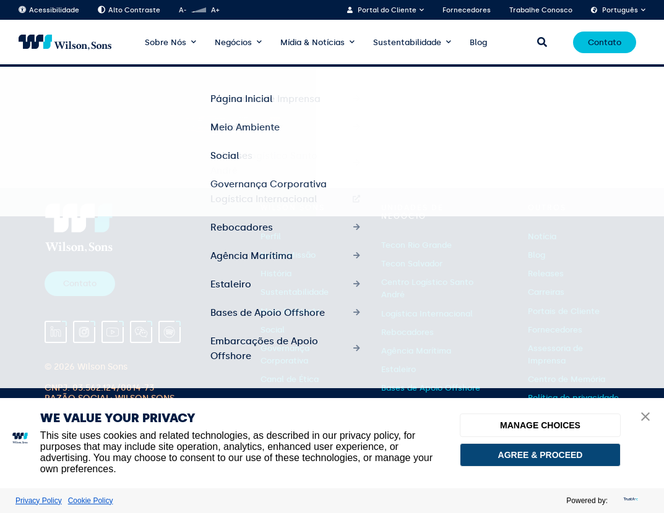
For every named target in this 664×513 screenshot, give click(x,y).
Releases (546, 273)
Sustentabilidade (407, 42)
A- (182, 10)
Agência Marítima (416, 350)
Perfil (271, 236)
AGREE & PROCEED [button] (540, 455)
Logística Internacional (427, 313)
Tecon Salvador (411, 263)
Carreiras (546, 292)
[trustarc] (629, 501)
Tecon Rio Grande (416, 245)
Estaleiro (398, 369)
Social (273, 329)
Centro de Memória (566, 379)
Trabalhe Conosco (540, 10)
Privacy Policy (38, 500)
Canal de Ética (290, 379)
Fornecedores (466, 10)
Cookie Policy (90, 500)
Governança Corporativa (285, 354)
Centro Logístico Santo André (427, 288)
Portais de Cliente (564, 311)
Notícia (542, 236)
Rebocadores (407, 332)
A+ (215, 10)
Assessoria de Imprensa (555, 354)
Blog (478, 42)
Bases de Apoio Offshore (430, 387)
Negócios (233, 42)
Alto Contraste (129, 10)
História (276, 273)
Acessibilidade (49, 10)
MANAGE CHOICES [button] (540, 425)
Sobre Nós (165, 42)
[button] (645, 417)
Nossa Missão (288, 255)
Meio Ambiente (291, 311)
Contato (604, 42)
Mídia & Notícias (312, 42)
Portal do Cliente (387, 10)
